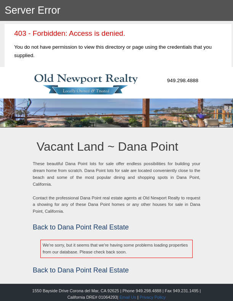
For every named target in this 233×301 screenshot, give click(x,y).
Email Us (127, 297)
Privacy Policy (153, 297)
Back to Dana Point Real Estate (81, 227)
